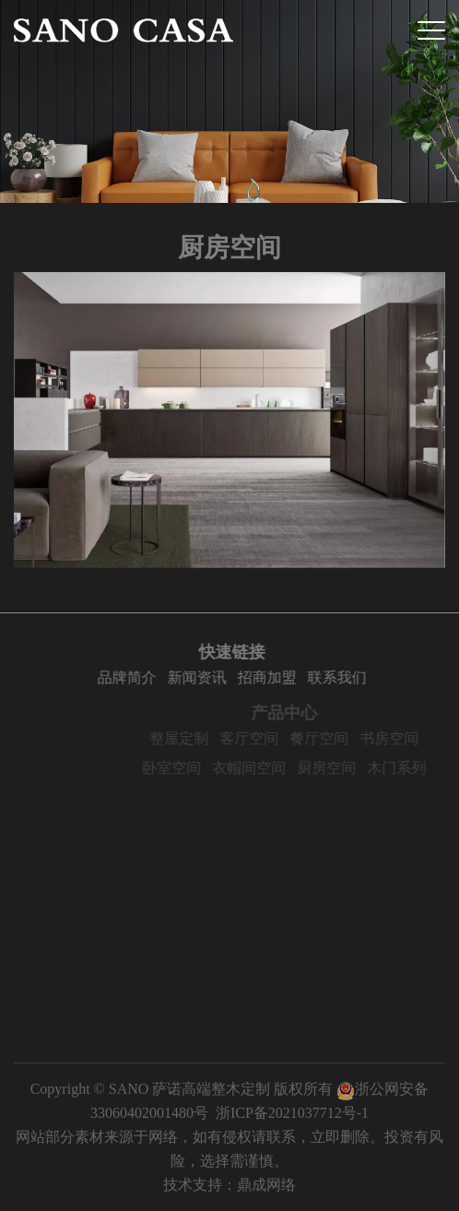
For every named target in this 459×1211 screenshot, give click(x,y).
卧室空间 (195, 768)
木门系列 (420, 768)
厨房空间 (350, 768)
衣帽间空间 (273, 768)
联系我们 (341, 677)
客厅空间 (272, 738)
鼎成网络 (266, 1185)
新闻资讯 (200, 677)
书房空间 (412, 738)
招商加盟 (270, 677)
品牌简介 (130, 677)
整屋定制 (202, 738)
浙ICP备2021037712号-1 (292, 1113)
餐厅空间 (342, 738)
